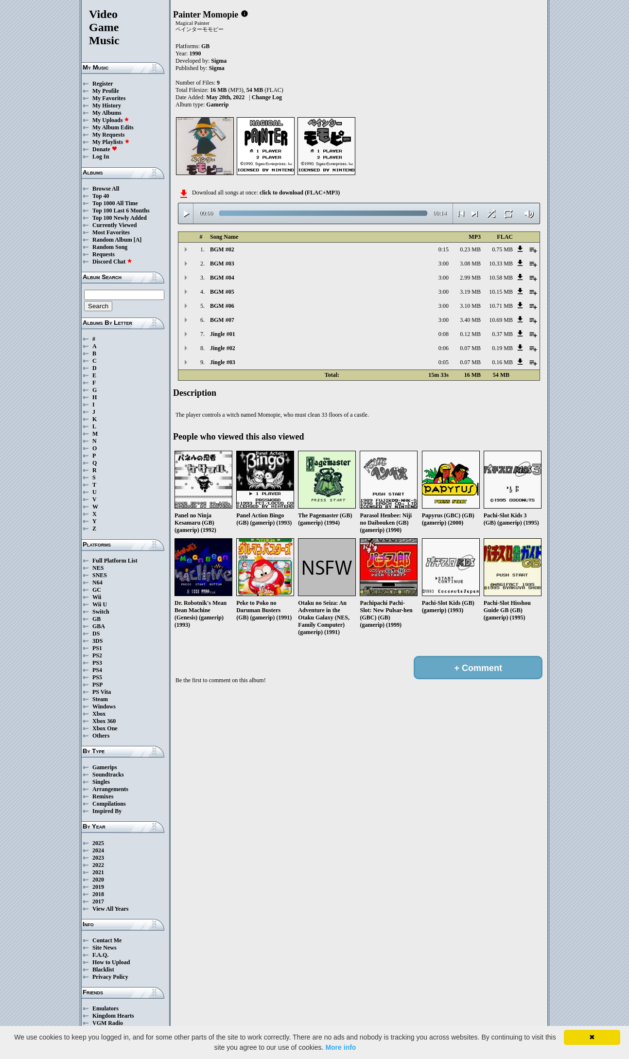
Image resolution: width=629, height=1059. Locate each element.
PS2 (97, 655)
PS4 (97, 670)
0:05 (443, 362)
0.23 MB (470, 249)
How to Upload (111, 962)
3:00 (443, 263)
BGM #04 (222, 277)
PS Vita (101, 691)
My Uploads (110, 120)
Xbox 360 (104, 721)
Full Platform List (115, 560)
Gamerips (104, 767)
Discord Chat (112, 261)
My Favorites (108, 98)
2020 (98, 879)
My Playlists (111, 142)
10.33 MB (501, 263)
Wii (96, 597)
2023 (98, 857)
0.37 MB (502, 334)
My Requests (108, 134)
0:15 (443, 249)
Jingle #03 (222, 362)
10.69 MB (501, 320)
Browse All (105, 188)
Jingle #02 (222, 348)
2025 (98, 843)
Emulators (105, 1008)
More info (340, 1047)
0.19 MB (502, 348)
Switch (100, 611)
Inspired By (107, 811)
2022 (98, 865)
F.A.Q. (100, 955)
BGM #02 (222, 249)
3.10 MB (470, 305)
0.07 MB (470, 348)
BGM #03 (222, 263)
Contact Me (107, 940)
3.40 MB (470, 320)
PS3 (97, 662)
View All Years (110, 908)
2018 (98, 894)
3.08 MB (470, 263)
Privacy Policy (110, 976)
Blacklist (103, 969)
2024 (98, 850)
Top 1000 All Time (115, 203)
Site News (104, 947)
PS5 (97, 677)
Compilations (109, 803)
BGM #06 (222, 305)
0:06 (443, 348)
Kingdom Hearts (113, 1015)
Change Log (267, 97)
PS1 (97, 648)
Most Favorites (111, 232)
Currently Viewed (114, 225)
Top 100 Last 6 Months (121, 210)
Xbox (98, 713)
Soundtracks (108, 774)
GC (96, 589)
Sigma (219, 60)
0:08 (443, 334)
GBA (98, 626)
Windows (104, 706)
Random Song (109, 247)
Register (102, 83)
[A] (138, 239)
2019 (98, 886)
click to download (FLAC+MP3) (300, 192)
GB (96, 619)
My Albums (107, 112)
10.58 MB (501, 277)
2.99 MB (470, 277)
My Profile (105, 91)
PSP (97, 684)
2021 (98, 872)
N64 (97, 582)
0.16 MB (502, 362)
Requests (103, 254)
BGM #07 (222, 320)
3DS (97, 640)
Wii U (99, 604)
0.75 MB (502, 249)
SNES (99, 575)
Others (100, 735)
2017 (98, 901)
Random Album (112, 239)
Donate (104, 149)
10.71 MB (501, 305)
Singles (101, 781)
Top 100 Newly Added (119, 217)
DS (96, 633)
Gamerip (217, 104)
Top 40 (100, 196)
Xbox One (105, 728)
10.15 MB (501, 291)
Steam (100, 699)
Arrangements (110, 789)
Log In (100, 156)
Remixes (102, 796)
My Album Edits (113, 127)
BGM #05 (222, 291)
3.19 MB (470, 291)
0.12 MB (470, 334)
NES (98, 568)
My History (106, 105)
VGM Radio (107, 1023)
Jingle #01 (222, 334)
